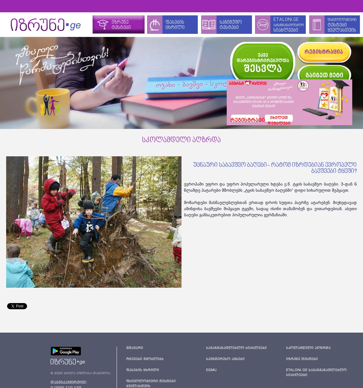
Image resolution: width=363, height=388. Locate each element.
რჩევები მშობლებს (145, 359)
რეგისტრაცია (245, 120)
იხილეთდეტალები (279, 119)
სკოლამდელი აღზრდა (308, 348)
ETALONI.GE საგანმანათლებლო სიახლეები (316, 372)
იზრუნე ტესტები (302, 359)
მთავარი (134, 348)
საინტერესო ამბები (225, 359)
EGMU (211, 370)
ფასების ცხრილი (142, 370)
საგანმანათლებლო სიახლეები (236, 348)
